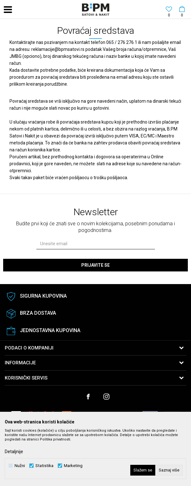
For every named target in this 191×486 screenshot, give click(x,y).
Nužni (20, 465)
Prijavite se (95, 265)
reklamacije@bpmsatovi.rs (57, 49)
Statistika (44, 465)
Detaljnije (14, 451)
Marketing (73, 465)
